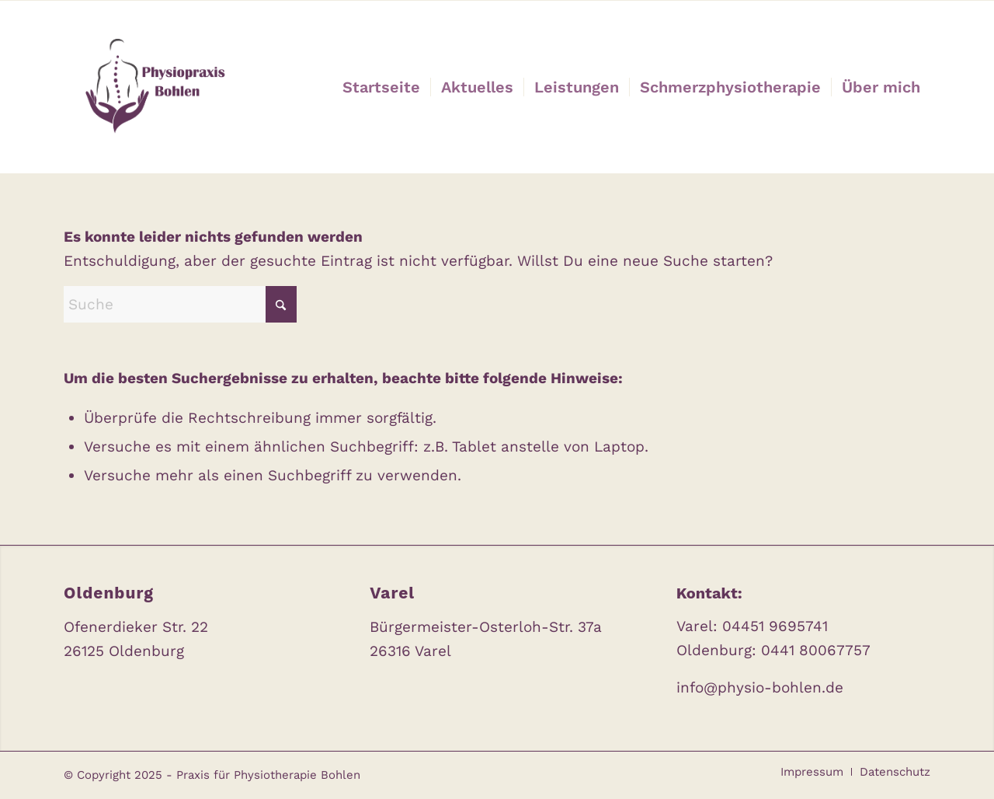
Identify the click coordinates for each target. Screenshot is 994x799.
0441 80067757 (816, 650)
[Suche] (180, 304)
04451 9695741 (775, 626)
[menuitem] (381, 87)
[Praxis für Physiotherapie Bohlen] (151, 87)
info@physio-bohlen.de (759, 687)
